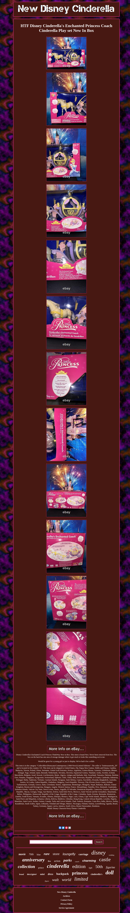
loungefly (69, 854)
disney (98, 853)
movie (22, 854)
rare (47, 854)
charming (89, 860)
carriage (83, 854)
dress (50, 874)
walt (55, 880)
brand (21, 874)
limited (81, 879)
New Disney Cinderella (66, 892)
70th (31, 854)
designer (32, 874)
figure (47, 881)
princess (80, 873)
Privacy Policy (66, 904)
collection (26, 866)
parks (67, 860)
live (49, 861)
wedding (111, 855)
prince (41, 868)
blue (39, 854)
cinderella (58, 866)
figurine (110, 867)
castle (105, 859)
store (56, 854)
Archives (66, 896)
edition (79, 866)
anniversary (33, 859)
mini (42, 874)
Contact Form (66, 900)
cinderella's (96, 874)
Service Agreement (66, 908)
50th (99, 866)
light (90, 868)
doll (110, 872)
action (57, 861)
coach (77, 861)
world (66, 880)
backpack (62, 873)
